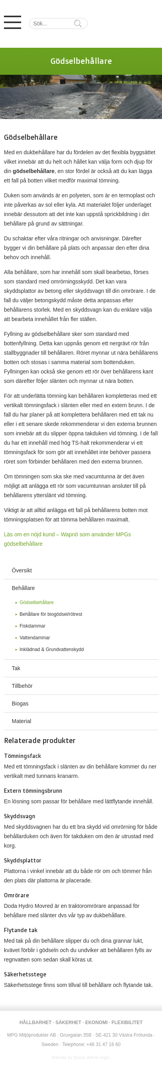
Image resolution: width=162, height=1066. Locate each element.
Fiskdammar (32, 626)
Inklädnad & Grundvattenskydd (52, 649)
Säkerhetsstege (25, 974)
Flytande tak (21, 930)
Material (21, 721)
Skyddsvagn (19, 816)
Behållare (23, 588)
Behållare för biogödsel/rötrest (51, 614)
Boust (79, 1057)
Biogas (20, 703)
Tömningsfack (22, 755)
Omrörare (16, 895)
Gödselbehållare (37, 602)
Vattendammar (35, 637)
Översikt (22, 570)
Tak (16, 668)
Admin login (98, 1057)
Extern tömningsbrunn (33, 790)
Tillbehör (22, 686)
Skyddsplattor (22, 860)
